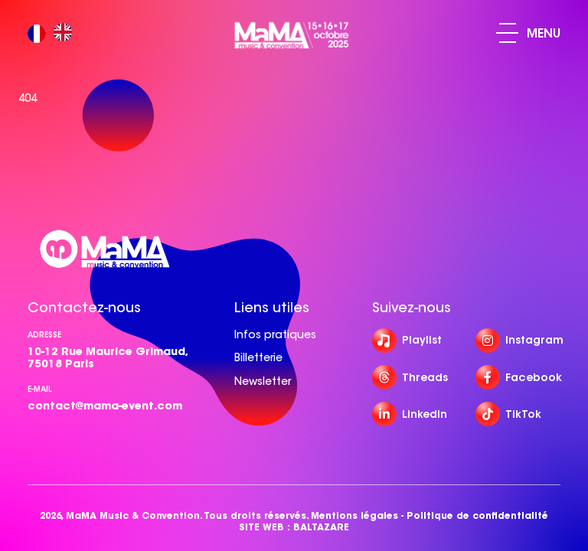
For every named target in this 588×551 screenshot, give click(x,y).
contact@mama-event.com (105, 405)
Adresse (44, 335)
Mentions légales (354, 515)
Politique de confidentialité (477, 515)
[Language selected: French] (54, 33)
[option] (67, 33)
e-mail (40, 389)
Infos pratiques (275, 334)
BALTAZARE (321, 527)
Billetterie (258, 357)
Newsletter (262, 381)
